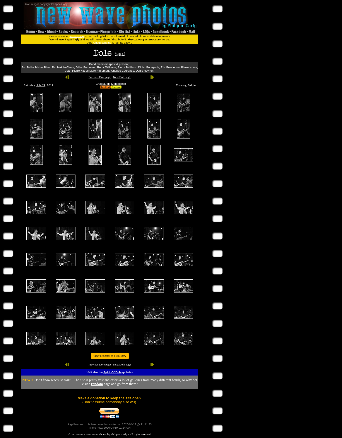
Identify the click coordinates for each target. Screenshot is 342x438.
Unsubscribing (102, 42)
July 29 (40, 85)
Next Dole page (122, 77)
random (97, 384)
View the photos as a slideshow (109, 355)
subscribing (77, 36)
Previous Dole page (100, 77)
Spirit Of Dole (112, 372)
